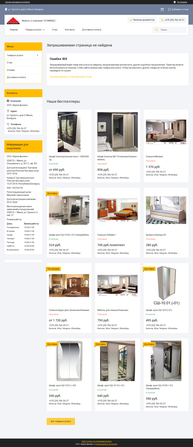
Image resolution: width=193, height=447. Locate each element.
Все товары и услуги (61, 421)
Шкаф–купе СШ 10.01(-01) (159, 310)
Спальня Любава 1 (106, 235)
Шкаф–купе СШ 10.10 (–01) (110, 385)
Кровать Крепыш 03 (156, 235)
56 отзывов (182, 2)
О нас (54, 29)
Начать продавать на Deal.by (17, 2)
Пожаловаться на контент (106, 444)
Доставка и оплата (91, 29)
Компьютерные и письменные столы (71, 76)
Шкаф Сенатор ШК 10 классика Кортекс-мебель (117, 158)
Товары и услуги (33, 29)
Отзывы (11, 70)
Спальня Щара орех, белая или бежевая (69, 310)
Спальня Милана (154, 156)
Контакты (70, 29)
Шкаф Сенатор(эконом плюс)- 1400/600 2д (69, 158)
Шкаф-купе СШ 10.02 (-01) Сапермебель (69, 235)
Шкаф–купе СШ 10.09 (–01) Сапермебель (159, 387)
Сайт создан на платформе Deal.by (97, 441)
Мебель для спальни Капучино (112, 310)
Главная (14, 29)
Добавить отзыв (180, 9)
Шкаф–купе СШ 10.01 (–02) (62, 385)
